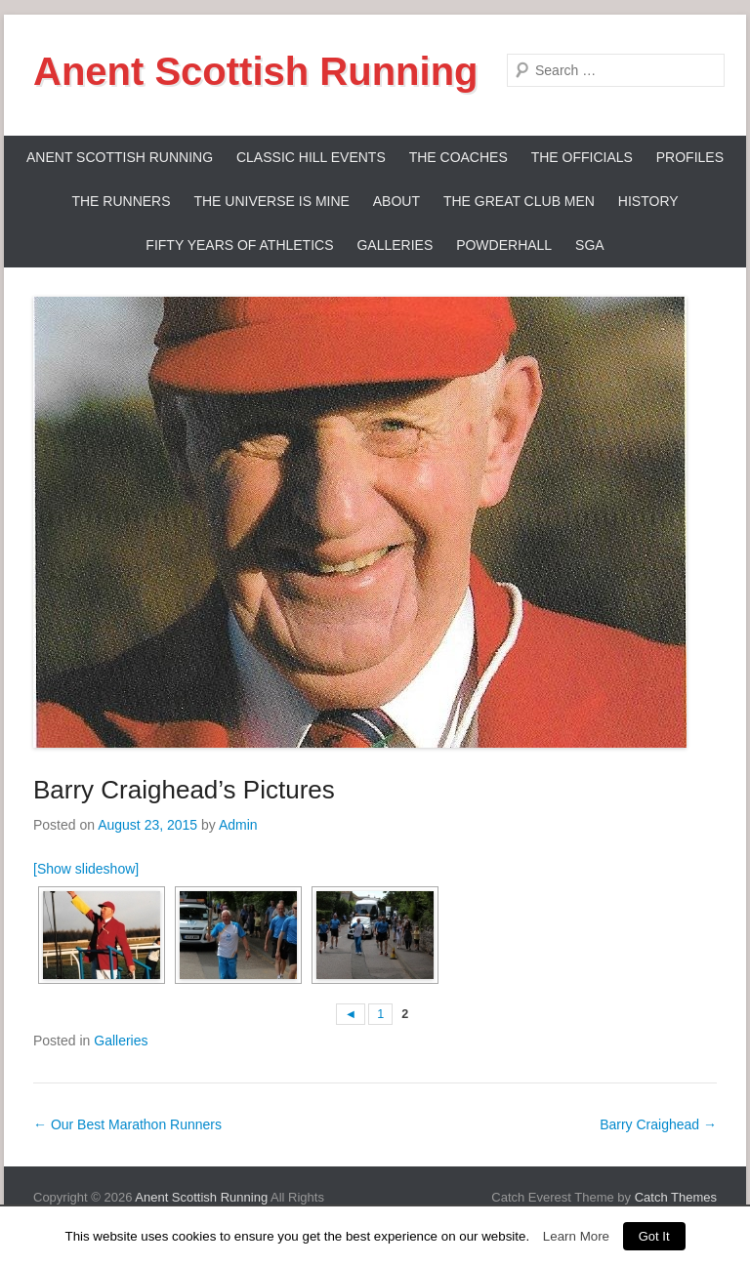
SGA (589, 245)
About (396, 201)
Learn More (576, 1236)
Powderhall (504, 245)
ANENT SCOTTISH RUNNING (119, 157)
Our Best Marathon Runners (127, 1124)
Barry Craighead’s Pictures (184, 789)
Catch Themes (676, 1197)
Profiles (690, 157)
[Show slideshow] (86, 869)
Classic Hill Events (311, 157)
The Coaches (458, 157)
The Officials (582, 157)
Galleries (394, 245)
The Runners (120, 201)
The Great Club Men (519, 201)
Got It (654, 1236)
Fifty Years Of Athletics (239, 245)
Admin (238, 825)
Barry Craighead (658, 1124)
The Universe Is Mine (271, 201)
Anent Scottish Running (256, 71)
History (648, 201)
